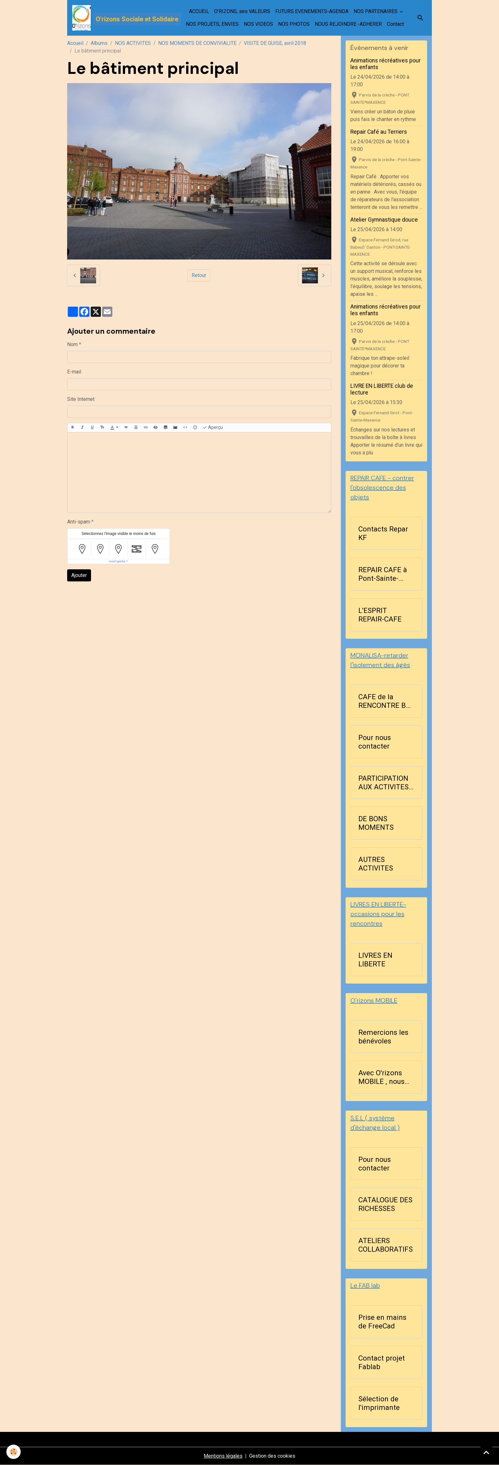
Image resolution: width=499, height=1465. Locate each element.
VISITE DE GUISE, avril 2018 (275, 43)
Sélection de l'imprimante (379, 1403)
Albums (99, 43)
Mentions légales (223, 1456)
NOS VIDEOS (258, 24)
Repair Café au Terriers (378, 132)
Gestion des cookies (272, 1456)
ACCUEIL (199, 11)
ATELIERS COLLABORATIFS (385, 1244)
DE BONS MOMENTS (376, 822)
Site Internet (81, 399)
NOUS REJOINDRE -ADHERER (348, 24)
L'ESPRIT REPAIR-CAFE (380, 614)
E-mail (74, 372)
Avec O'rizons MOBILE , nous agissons (381, 1077)
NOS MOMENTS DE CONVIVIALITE (197, 43)
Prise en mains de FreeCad (382, 1321)
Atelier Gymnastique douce (384, 220)
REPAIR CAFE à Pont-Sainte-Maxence (382, 574)
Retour (199, 275)
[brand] (117, 18)
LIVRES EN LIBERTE (375, 959)
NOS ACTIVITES (133, 43)
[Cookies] (13, 1452)
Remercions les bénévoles (383, 1036)
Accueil (75, 43)
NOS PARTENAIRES (376, 11)
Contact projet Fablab (381, 1362)
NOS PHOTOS (294, 24)
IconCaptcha (117, 561)
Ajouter (79, 575)
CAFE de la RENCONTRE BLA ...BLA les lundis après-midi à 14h (386, 701)
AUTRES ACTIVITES (375, 863)
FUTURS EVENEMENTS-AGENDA (311, 11)
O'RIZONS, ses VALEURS (242, 11)
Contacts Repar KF (383, 533)
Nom (72, 344)
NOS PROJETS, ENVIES (212, 24)
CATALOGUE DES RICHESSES (385, 1204)
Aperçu (213, 427)
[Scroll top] (486, 1452)
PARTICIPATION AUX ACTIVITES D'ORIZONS (383, 782)
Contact (395, 24)
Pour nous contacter (374, 741)
